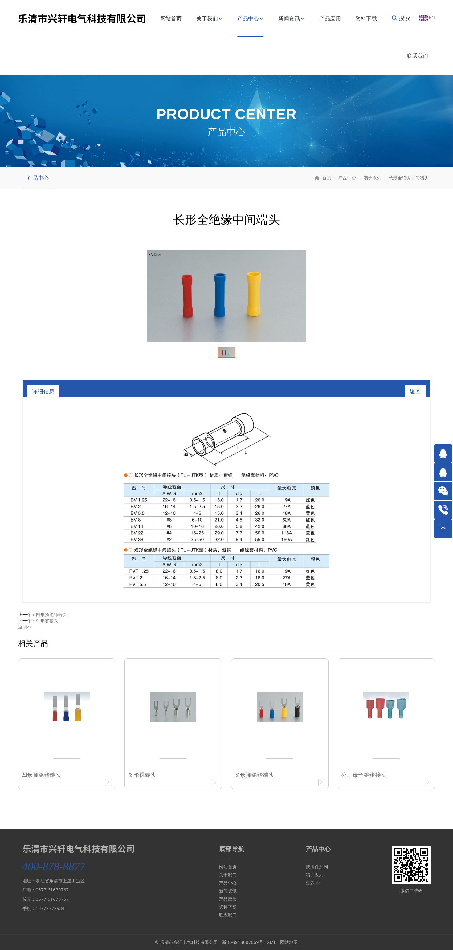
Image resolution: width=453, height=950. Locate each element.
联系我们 (417, 55)
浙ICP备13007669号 (242, 942)
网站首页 (171, 18)
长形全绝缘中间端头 (409, 178)
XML (271, 942)
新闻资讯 (289, 18)
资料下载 (366, 18)
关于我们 (207, 18)
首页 (326, 178)
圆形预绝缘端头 (51, 614)
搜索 (400, 18)
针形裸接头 (47, 620)
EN (427, 17)
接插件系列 (317, 867)
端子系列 (373, 178)
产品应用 (330, 18)
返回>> (25, 627)
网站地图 (289, 942)
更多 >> (313, 883)
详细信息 (43, 391)
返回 (415, 391)
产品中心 (248, 18)
